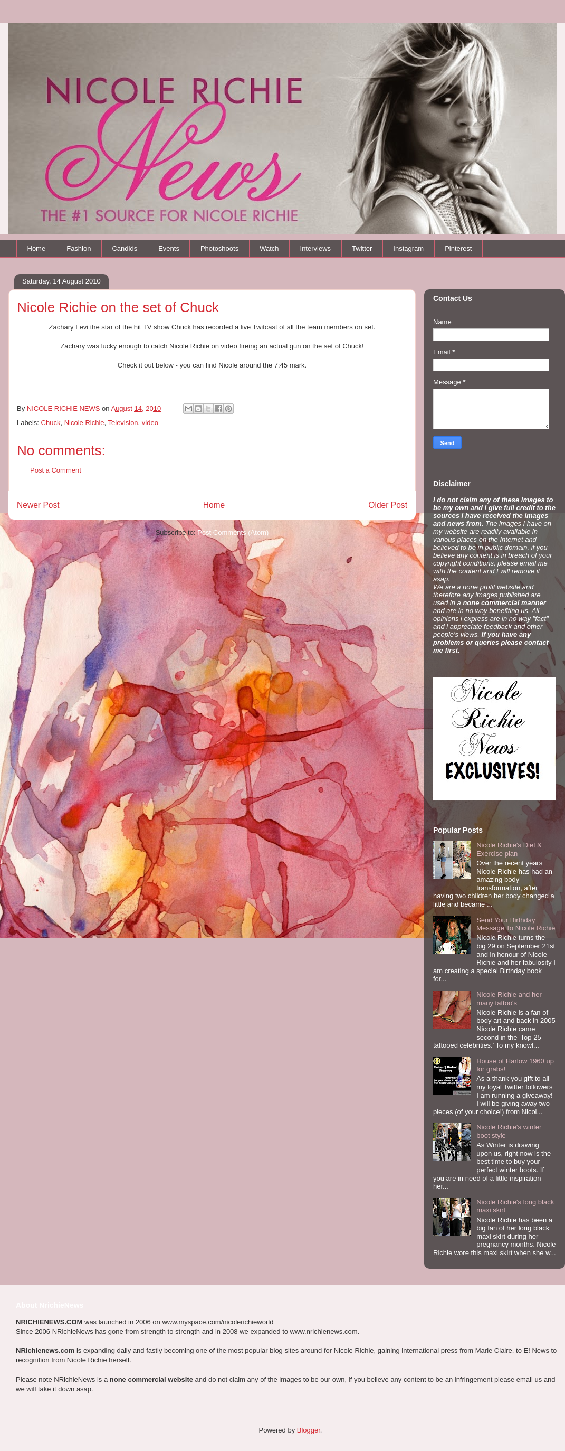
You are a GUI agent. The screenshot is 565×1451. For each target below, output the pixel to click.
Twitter (362, 248)
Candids (124, 248)
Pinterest (458, 248)
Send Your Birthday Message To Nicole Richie (515, 924)
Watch (269, 248)
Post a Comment (55, 470)
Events (168, 248)
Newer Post (38, 505)
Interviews (315, 248)
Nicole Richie (84, 423)
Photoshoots (219, 248)
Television (123, 423)
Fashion (78, 248)
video (150, 423)
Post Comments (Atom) (233, 532)
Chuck (51, 423)
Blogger (308, 1430)
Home (36, 248)
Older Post (387, 505)
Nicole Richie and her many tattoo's (509, 999)
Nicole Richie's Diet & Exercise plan (509, 849)
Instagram (408, 248)
